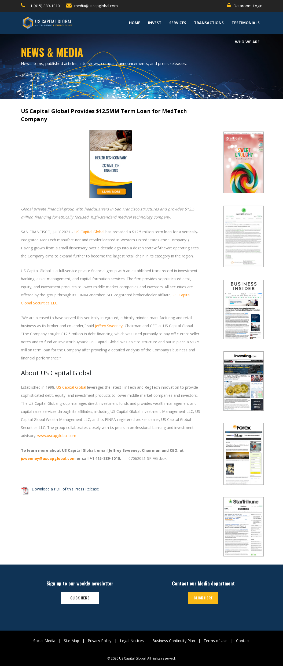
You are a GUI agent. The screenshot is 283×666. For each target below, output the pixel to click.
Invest (154, 22)
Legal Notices (132, 640)
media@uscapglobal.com (92, 5)
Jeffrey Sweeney (109, 325)
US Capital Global (89, 231)
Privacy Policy (99, 640)
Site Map (71, 640)
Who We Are (247, 41)
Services (177, 22)
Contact (243, 640)
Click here (79, 598)
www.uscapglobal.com (56, 435)
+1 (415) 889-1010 (40, 5)
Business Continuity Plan (173, 640)
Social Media (44, 640)
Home (134, 22)
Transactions (209, 22)
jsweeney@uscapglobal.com (48, 458)
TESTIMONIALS (245, 22)
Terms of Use (215, 640)
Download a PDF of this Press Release (65, 489)
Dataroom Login (244, 5)
